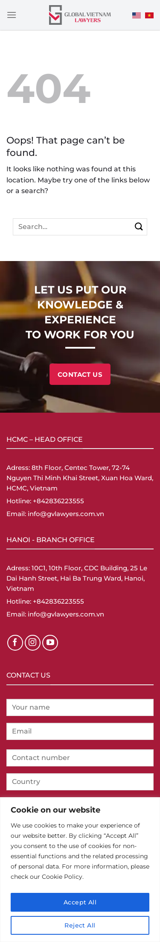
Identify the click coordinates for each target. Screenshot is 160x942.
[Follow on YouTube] (50, 643)
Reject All (79, 925)
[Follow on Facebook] (15, 643)
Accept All (80, 902)
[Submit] (139, 226)
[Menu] (11, 14)
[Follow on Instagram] (33, 643)
